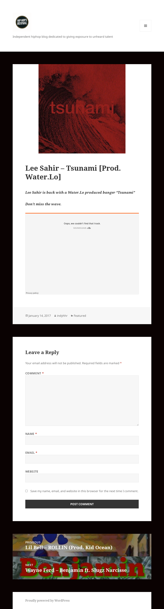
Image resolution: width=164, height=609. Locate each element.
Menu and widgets (145, 31)
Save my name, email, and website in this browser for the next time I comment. (84, 491)
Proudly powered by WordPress (47, 600)
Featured (80, 316)
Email (31, 453)
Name (31, 434)
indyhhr (62, 316)
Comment (34, 373)
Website (31, 471)
